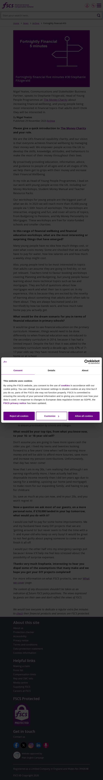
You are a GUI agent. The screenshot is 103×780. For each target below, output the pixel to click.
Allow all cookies (84, 416)
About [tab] (85, 370)
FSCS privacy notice (14, 403)
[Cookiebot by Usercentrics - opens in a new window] (87, 362)
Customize (51, 416)
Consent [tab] (18, 370)
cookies (65, 385)
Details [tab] (51, 370)
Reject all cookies (19, 416)
